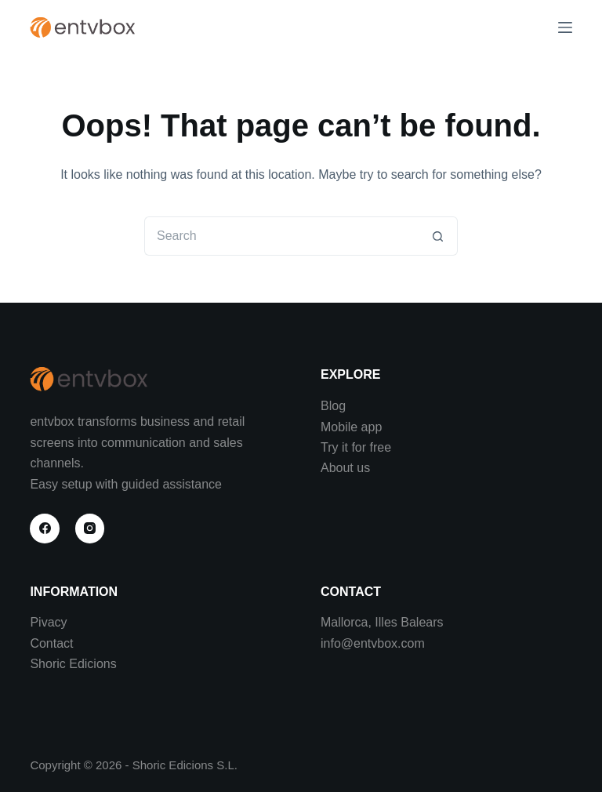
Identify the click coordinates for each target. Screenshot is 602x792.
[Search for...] (281, 236)
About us (345, 467)
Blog (333, 405)
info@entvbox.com (373, 643)
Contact (51, 643)
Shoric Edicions (73, 663)
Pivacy (48, 622)
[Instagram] (90, 528)
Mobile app (351, 427)
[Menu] (565, 27)
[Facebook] (45, 528)
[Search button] (438, 236)
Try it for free (356, 447)
